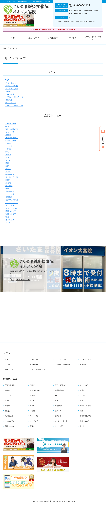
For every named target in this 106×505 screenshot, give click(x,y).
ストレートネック (12, 208)
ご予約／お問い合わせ (92, 38)
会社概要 (8, 100)
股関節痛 (8, 197)
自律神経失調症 (11, 200)
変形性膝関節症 (11, 129)
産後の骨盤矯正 (11, 138)
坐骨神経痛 (9, 174)
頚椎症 (8, 135)
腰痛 (7, 163)
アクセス (73, 38)
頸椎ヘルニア (10, 214)
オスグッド (9, 205)
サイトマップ (10, 103)
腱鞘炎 (8, 180)
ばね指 (8, 183)
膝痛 (7, 189)
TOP (13, 38)
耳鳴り (8, 172)
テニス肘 (8, 146)
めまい (8, 169)
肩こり (8, 160)
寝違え (8, 217)
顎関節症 (8, 186)
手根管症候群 (10, 124)
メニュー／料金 (33, 38)
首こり (8, 222)
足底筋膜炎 (9, 191)
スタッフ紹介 (10, 83)
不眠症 (8, 157)
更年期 (8, 155)
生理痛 (8, 149)
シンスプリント (11, 203)
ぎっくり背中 (10, 132)
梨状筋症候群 (10, 141)
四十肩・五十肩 (11, 177)
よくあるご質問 (11, 89)
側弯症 (8, 126)
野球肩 (8, 143)
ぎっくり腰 (9, 220)
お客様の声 (53, 38)
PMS (7, 152)
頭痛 (7, 166)
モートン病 (9, 194)
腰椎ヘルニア (10, 211)
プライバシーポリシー (14, 106)
